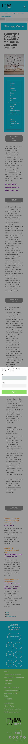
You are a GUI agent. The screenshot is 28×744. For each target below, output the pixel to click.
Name (4, 375)
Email (3, 383)
